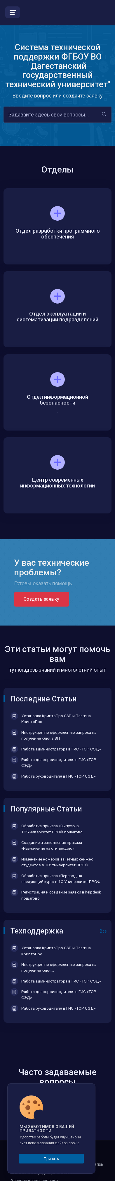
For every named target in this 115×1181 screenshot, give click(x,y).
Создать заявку (42, 599)
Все (103, 931)
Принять (51, 1158)
